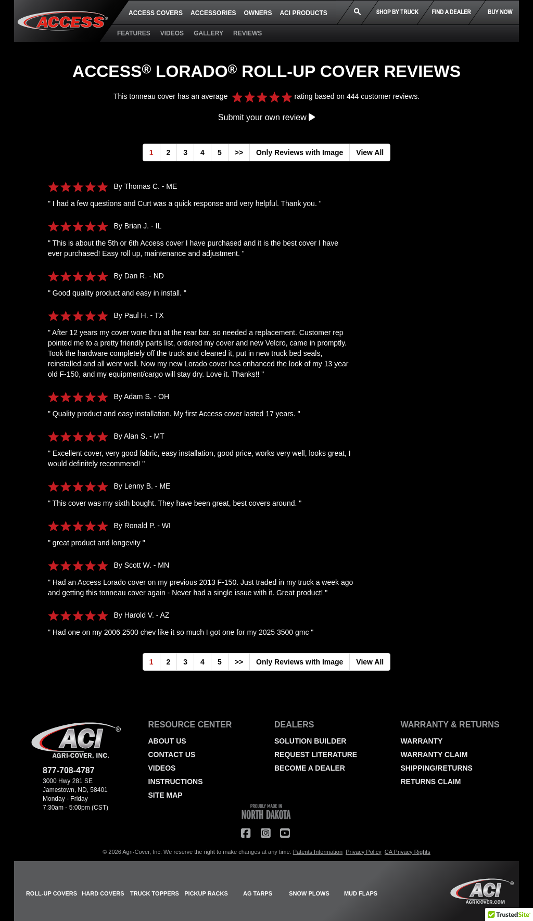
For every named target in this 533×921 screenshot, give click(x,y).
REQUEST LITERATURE (315, 754)
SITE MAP (165, 795)
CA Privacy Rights (407, 852)
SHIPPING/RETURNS (437, 768)
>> (239, 152)
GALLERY (208, 33)
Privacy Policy (363, 852)
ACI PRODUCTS (303, 13)
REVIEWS (247, 33)
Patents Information (317, 852)
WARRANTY (422, 741)
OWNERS (258, 13)
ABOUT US (167, 741)
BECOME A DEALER (309, 768)
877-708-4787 (69, 770)
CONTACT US (172, 754)
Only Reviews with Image (299, 152)
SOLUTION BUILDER (310, 741)
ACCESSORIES (213, 13)
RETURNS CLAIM (431, 781)
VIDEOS (172, 33)
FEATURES (133, 33)
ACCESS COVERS (156, 13)
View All (370, 152)
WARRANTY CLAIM (434, 754)
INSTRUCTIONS (175, 781)
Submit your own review (266, 117)
